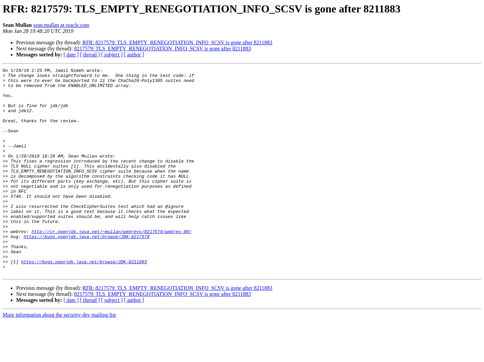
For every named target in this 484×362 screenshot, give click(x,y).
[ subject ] (112, 54)
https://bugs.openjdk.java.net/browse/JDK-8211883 (84, 301)
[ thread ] (90, 54)
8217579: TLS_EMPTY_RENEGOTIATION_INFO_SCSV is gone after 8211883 (162, 48)
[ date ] (71, 54)
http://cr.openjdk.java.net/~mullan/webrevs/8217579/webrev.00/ (112, 265)
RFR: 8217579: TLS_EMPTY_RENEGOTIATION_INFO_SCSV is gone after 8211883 (177, 42)
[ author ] (134, 54)
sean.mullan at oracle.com (61, 25)
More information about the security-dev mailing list (59, 356)
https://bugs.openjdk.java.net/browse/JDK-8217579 (86, 271)
